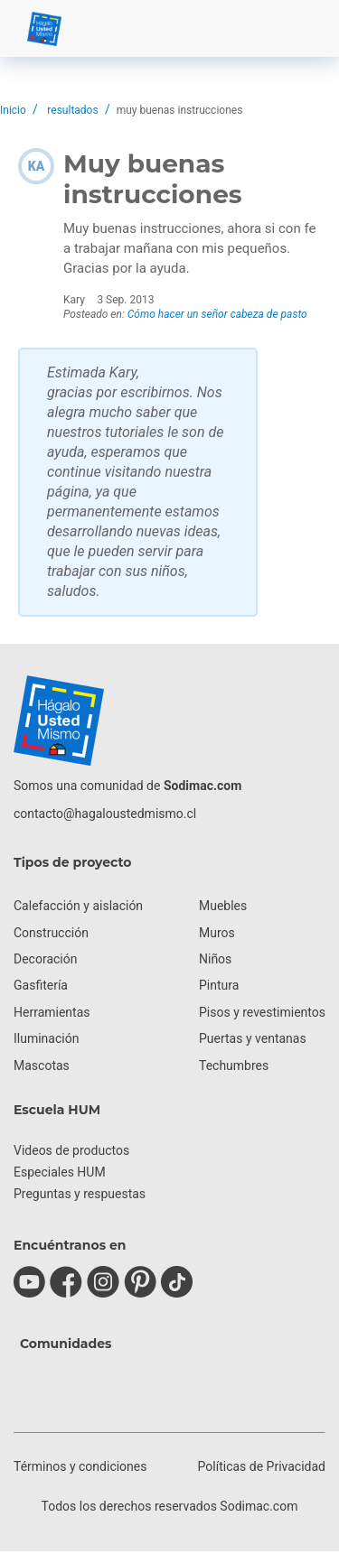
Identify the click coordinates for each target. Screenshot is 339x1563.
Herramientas (52, 1012)
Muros (217, 933)
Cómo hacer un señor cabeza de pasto (217, 314)
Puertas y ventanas (252, 1038)
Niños (215, 959)
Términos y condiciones (80, 1466)
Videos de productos (71, 1150)
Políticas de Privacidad (261, 1466)
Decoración (45, 959)
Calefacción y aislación (78, 905)
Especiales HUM (60, 1172)
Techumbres (233, 1065)
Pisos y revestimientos (262, 1012)
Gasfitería (41, 985)
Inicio (13, 110)
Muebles (223, 905)
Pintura (219, 985)
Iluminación (46, 1038)
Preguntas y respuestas (80, 1193)
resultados (72, 110)
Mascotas (42, 1065)
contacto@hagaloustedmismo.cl (105, 813)
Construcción (51, 933)
